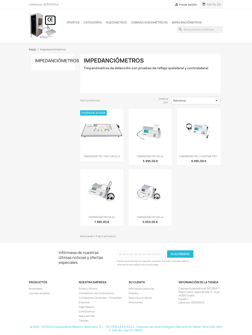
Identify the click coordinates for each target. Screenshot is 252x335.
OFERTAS (73, 22)
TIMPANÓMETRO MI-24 (150, 156)
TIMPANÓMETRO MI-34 (101, 217)
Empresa (84, 302)
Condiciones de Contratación (96, 293)
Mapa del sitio (87, 316)
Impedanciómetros (187, 22)
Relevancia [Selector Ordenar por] (196, 101)
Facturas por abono (140, 297)
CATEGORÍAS (93, 22)
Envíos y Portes (88, 288)
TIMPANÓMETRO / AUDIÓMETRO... (199, 156)
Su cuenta (137, 282)
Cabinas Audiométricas (149, 22)
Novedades (36, 288)
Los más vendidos (39, 293)
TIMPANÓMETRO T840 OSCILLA (101, 156)
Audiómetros (116, 22)
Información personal (141, 288)
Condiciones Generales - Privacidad (100, 297)
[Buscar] (200, 29)
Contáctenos (87, 311)
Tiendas (83, 320)
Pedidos (133, 293)
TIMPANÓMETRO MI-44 (150, 217)
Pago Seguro (86, 307)
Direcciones (136, 302)
